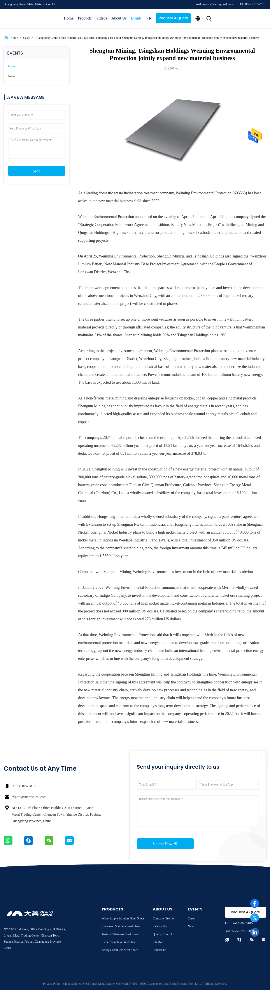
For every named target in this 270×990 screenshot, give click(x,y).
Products (85, 18)
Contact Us (160, 950)
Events (136, 18)
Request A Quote (173, 18)
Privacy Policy (52, 983)
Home (69, 18)
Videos (101, 18)
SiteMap (158, 942)
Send (36, 171)
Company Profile (163, 918)
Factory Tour (160, 926)
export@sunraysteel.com (29, 797)
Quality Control (162, 934)
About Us (119, 18)
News (11, 76)
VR (148, 18)
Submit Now (165, 843)
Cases (26, 37)
